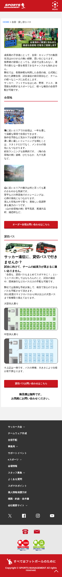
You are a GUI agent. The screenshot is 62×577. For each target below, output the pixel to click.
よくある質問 (15, 479)
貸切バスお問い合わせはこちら (31, 383)
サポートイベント (17, 453)
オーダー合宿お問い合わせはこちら (31, 224)
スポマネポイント (17, 486)
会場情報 (12, 466)
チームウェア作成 (17, 433)
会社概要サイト (16, 505)
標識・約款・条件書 (18, 499)
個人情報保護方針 (17, 492)
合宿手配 (12, 440)
